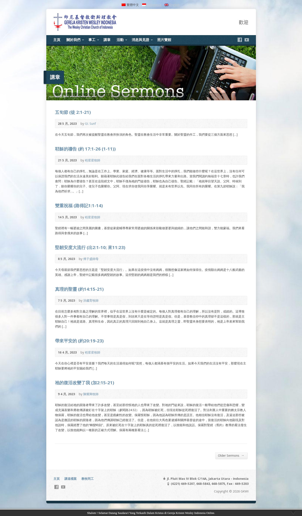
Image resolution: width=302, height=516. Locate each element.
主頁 (56, 39)
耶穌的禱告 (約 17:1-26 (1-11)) (85, 149)
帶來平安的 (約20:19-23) (79, 341)
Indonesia (154, 5)
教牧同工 (87, 479)
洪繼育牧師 (90, 300)
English (174, 5)
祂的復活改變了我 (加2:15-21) (84, 382)
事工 (91, 39)
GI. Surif (90, 123)
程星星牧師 (92, 160)
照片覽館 (164, 39)
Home (53, 96)
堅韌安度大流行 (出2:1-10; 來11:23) (90, 247)
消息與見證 (140, 39)
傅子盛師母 (90, 259)
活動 (120, 39)
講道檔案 (70, 479)
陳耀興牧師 (90, 394)
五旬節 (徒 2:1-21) (73, 112)
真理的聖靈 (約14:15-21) (79, 289)
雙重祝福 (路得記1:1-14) (79, 205)
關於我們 (73, 39)
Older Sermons (231, 455)
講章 (107, 39)
